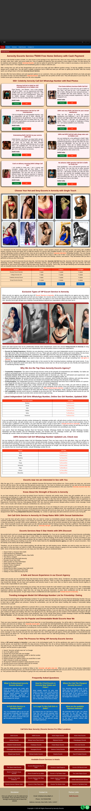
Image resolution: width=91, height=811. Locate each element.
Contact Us (31, 47)
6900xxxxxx (70, 403)
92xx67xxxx (70, 410)
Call (26, 103)
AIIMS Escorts (36, 735)
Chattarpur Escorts (36, 745)
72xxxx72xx (70, 408)
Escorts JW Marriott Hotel (80, 767)
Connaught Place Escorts (14, 749)
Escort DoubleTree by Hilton (36, 773)
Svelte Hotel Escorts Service (80, 779)
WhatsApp (16, 103)
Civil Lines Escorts (80, 745)
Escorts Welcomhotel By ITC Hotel (36, 766)
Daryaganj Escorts (36, 749)
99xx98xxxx (70, 413)
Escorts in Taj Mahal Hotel (79, 784)
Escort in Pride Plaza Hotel (36, 784)
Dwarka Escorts (57, 754)
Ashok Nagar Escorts (58, 735)
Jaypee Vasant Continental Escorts (57, 778)
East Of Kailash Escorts (79, 754)
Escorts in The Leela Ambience (14, 778)
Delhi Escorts (14, 735)
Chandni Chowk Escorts (14, 745)
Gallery (8, 47)
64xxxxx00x (63, 465)
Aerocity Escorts (58, 808)
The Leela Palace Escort (80, 773)
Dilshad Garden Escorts (36, 754)
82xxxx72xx (70, 415)
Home (2, 47)
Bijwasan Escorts (58, 740)
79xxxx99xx (63, 470)
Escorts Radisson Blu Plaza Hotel (36, 778)
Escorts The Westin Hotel (58, 784)
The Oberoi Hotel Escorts (14, 767)
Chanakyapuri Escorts (80, 740)
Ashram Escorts (14, 740)
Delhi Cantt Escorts (79, 749)
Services (14, 47)
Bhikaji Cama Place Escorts (36, 740)
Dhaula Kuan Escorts (14, 754)
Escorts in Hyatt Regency (58, 767)
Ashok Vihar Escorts (80, 735)
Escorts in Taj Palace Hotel (57, 773)
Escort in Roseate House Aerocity (14, 772)
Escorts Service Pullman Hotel (14, 784)
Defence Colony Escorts (58, 749)
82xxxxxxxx (70, 405)
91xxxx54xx (63, 463)
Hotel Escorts (22, 47)
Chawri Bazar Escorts (58, 745)
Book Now (41, 283)
